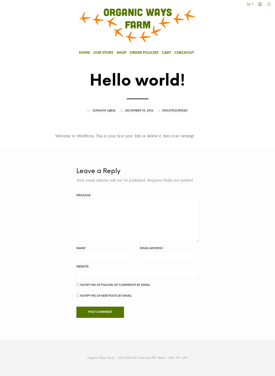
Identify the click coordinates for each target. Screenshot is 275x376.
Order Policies (144, 52)
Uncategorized (175, 110)
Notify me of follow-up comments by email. (115, 284)
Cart (166, 52)
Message (84, 195)
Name (81, 248)
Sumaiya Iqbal (104, 110)
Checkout (184, 52)
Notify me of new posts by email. (106, 295)
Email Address (152, 248)
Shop (121, 52)
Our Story (103, 52)
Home (84, 52)
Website (82, 266)
